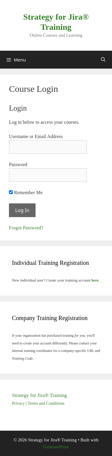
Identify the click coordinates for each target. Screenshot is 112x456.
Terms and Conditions (45, 403)
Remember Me (26, 192)
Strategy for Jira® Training (39, 395)
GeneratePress (56, 446)
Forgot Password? (26, 227)
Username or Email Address (36, 136)
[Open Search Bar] (103, 60)
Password (18, 164)
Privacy (18, 403)
